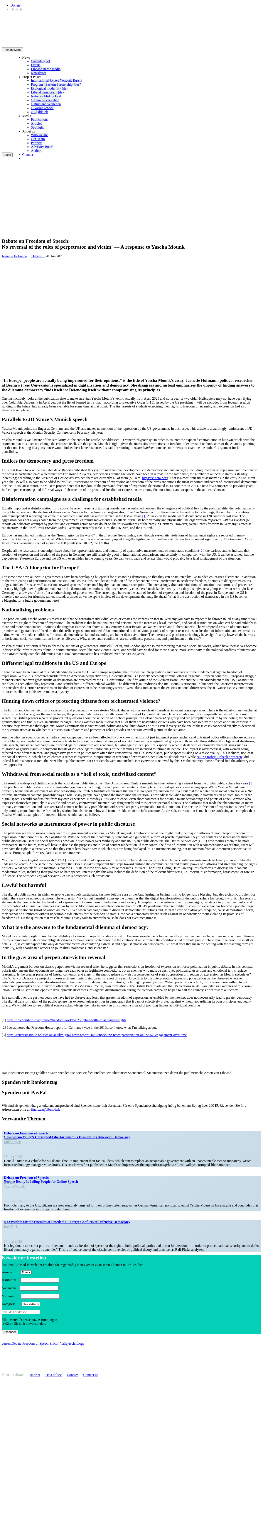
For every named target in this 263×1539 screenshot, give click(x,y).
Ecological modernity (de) (49, 88)
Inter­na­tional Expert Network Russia (56, 80)
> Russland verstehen (46, 104)
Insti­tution (11, 1280)
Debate (38, 256)
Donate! (16, 5)
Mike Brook (12, 1142)
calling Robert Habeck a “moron (219, 757)
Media (26, 116)
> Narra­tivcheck (42, 108)
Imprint (35, 1375)
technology (76, 1343)
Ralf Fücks (11, 1226)
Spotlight (37, 127)
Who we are (39, 135)
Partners (36, 143)
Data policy (54, 1375)
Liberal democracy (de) (47, 92)
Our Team (38, 139)
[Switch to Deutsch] (16, 9)
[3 (250, 783)
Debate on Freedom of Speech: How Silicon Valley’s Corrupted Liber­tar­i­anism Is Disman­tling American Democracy (67, 1135)
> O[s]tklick (39, 112)
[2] (202, 550)
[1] (144, 516)
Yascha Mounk (14, 1186)
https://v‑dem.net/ (154, 478)
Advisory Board (42, 147)
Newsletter (38, 73)
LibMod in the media (46, 69)
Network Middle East (46, 96)
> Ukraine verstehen (45, 100)
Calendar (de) (40, 61)
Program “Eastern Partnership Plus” (56, 84)
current (7, 1343)
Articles (36, 123)
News (26, 57)
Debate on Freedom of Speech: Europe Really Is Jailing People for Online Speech (41, 1179)
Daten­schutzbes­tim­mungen (38, 1320)
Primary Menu (12, 49)
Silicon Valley (59, 1343)
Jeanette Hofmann (14, 256)
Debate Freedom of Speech (30, 1343)
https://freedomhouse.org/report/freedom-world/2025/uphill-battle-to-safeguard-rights (66, 1020)
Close (7, 154)
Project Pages (31, 77)
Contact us (90, 1375)
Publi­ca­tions (39, 119)
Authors (36, 151)
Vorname (11, 1296)
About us (28, 131)
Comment (12, 1223)
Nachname (10, 1288)
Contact (27, 154)
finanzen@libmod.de (45, 1109)
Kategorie (11, 1304)
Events (35, 65)
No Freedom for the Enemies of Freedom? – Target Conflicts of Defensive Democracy (67, 1222)
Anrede (11, 1272)
